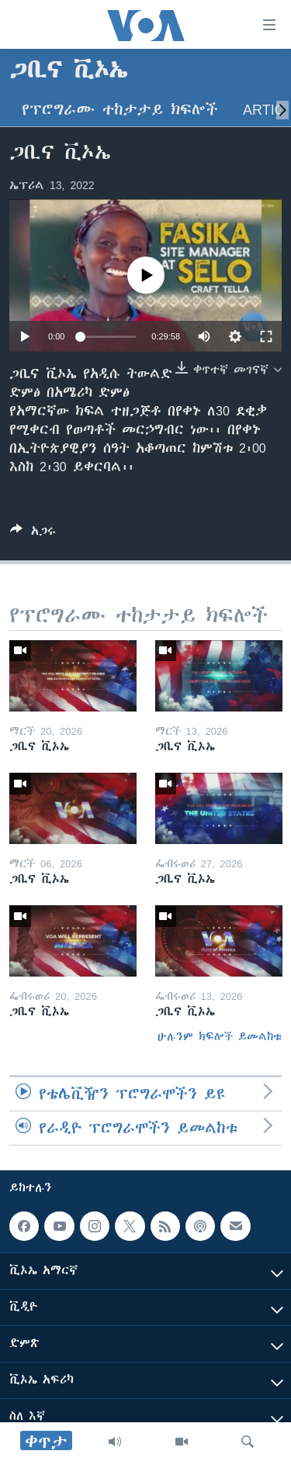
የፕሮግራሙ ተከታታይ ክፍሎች (120, 110)
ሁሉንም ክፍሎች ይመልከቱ (220, 1036)
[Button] (33, 533)
